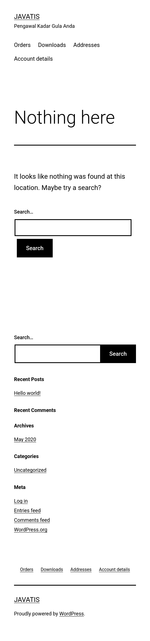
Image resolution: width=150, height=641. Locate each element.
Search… (23, 212)
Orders (22, 45)
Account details (33, 58)
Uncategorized (30, 470)
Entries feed (27, 510)
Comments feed (32, 520)
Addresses (86, 45)
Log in (21, 501)
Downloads (52, 45)
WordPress (71, 614)
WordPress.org (30, 530)
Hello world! (27, 393)
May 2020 (25, 439)
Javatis (27, 17)
